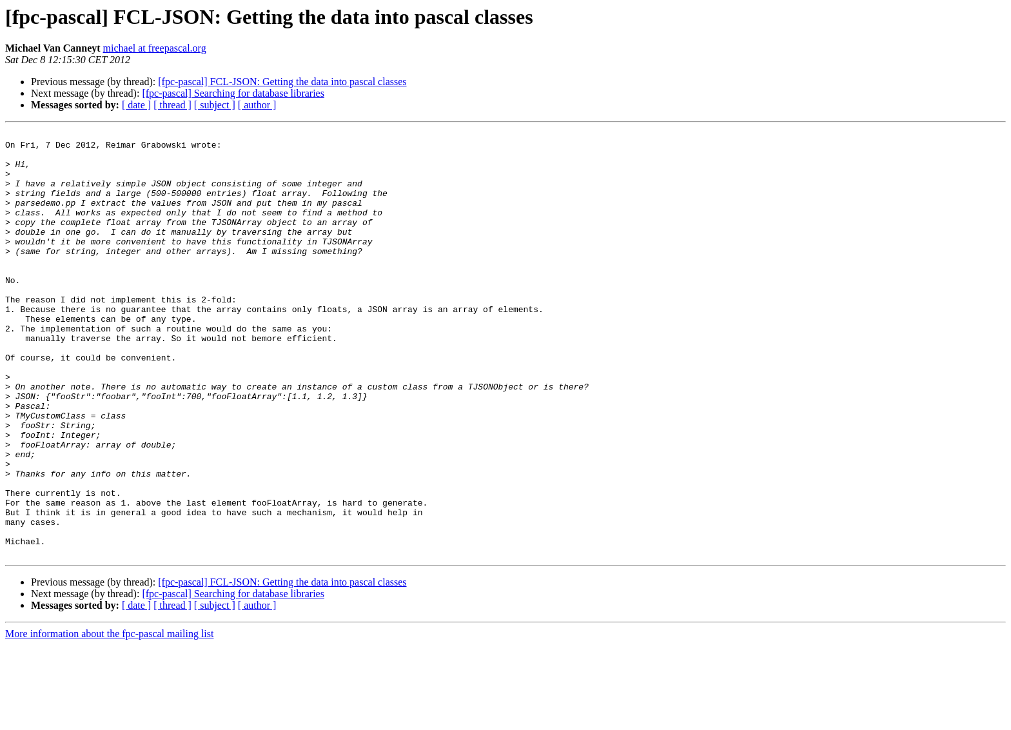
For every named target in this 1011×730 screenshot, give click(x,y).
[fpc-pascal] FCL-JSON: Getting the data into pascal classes (282, 81)
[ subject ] (214, 104)
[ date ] (136, 104)
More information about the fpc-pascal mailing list (109, 718)
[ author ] (257, 104)
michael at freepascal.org (154, 48)
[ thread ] (172, 104)
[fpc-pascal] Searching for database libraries (233, 93)
